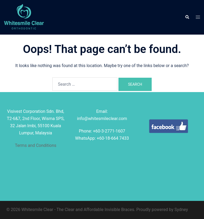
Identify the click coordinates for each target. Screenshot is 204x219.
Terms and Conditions (35, 145)
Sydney (181, 209)
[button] (187, 17)
